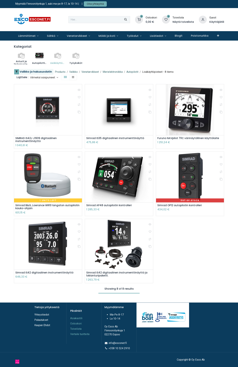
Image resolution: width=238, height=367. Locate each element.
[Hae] (125, 19)
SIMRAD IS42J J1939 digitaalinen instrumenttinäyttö (36, 140)
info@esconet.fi (118, 343)
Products (60, 71)
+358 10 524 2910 (119, 348)
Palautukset (41, 319)
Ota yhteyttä (95, 4)
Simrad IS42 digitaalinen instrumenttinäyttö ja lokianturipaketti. (117, 275)
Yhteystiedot (42, 314)
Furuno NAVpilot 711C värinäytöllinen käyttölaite (189, 138)
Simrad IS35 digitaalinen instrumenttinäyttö (115, 138)
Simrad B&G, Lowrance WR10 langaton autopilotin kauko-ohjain (40, 207)
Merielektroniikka (113, 71)
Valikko (73, 71)
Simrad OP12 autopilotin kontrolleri (180, 205)
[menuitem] (28, 36)
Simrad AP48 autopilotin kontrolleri (109, 205)
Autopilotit (132, 71)
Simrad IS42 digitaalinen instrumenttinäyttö (44, 273)
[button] (44, 77)
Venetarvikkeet (90, 71)
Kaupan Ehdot (42, 325)
